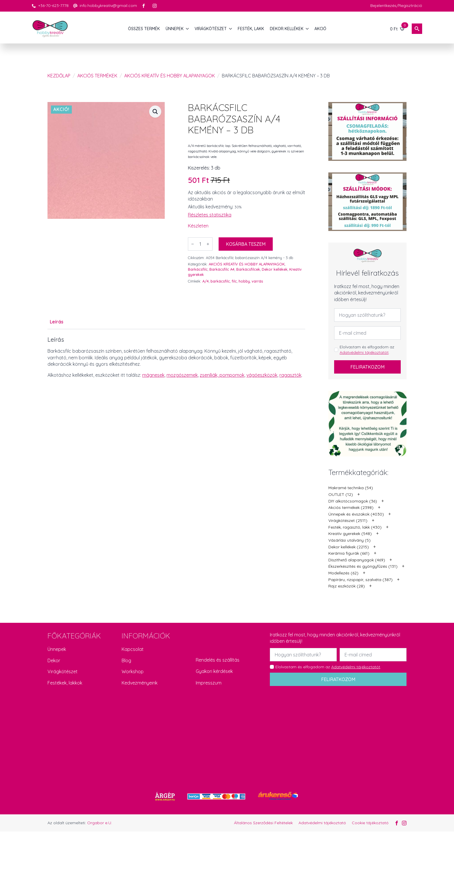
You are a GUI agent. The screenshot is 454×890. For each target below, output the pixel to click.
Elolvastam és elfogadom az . (367, 349)
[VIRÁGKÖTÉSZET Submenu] (231, 29)
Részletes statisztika (209, 215)
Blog (126, 660)
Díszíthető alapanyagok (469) (356, 560)
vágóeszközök (261, 375)
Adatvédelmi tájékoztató (322, 822)
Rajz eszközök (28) (346, 586)
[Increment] (208, 244)
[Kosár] (397, 29)
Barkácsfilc (198, 269)
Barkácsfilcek (248, 269)
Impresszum (208, 683)
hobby (244, 281)
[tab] (56, 321)
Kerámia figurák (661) (348, 553)
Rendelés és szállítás (217, 660)
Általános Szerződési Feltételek (263, 822)
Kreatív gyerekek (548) (350, 533)
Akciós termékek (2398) (351, 507)
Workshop (133, 671)
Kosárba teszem (246, 244)
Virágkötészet (62, 671)
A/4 (205, 281)
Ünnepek (56, 649)
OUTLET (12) (340, 494)
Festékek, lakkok (64, 683)
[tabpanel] (176, 357)
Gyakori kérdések (214, 671)
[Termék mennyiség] (200, 244)
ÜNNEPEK (175, 28)
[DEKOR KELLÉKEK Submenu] (307, 29)
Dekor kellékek (275, 269)
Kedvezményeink (140, 683)
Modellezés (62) (343, 573)
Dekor (53, 660)
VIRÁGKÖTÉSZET (211, 28)
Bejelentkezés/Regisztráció (396, 5)
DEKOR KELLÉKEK (286, 28)
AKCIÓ (320, 28)
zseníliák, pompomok (222, 375)
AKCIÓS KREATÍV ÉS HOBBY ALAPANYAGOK (169, 76)
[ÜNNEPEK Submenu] (188, 29)
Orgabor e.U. (99, 822)
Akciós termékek (97, 76)
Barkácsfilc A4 (222, 269)
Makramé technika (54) (350, 487)
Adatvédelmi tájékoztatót (364, 352)
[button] (155, 111)
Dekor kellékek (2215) (348, 546)
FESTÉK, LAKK (251, 28)
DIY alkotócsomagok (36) (352, 501)
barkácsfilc (220, 281)
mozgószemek (182, 375)
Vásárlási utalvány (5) (349, 540)
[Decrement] (192, 244)
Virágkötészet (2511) (347, 520)
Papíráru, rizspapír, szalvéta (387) (360, 579)
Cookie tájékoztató (370, 822)
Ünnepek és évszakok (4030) (356, 514)
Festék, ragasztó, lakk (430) (355, 527)
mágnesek (153, 375)
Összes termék (144, 28)
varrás (257, 281)
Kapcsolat (133, 649)
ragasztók (290, 375)
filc (234, 281)
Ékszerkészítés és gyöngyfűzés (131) (363, 566)
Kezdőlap (58, 76)
